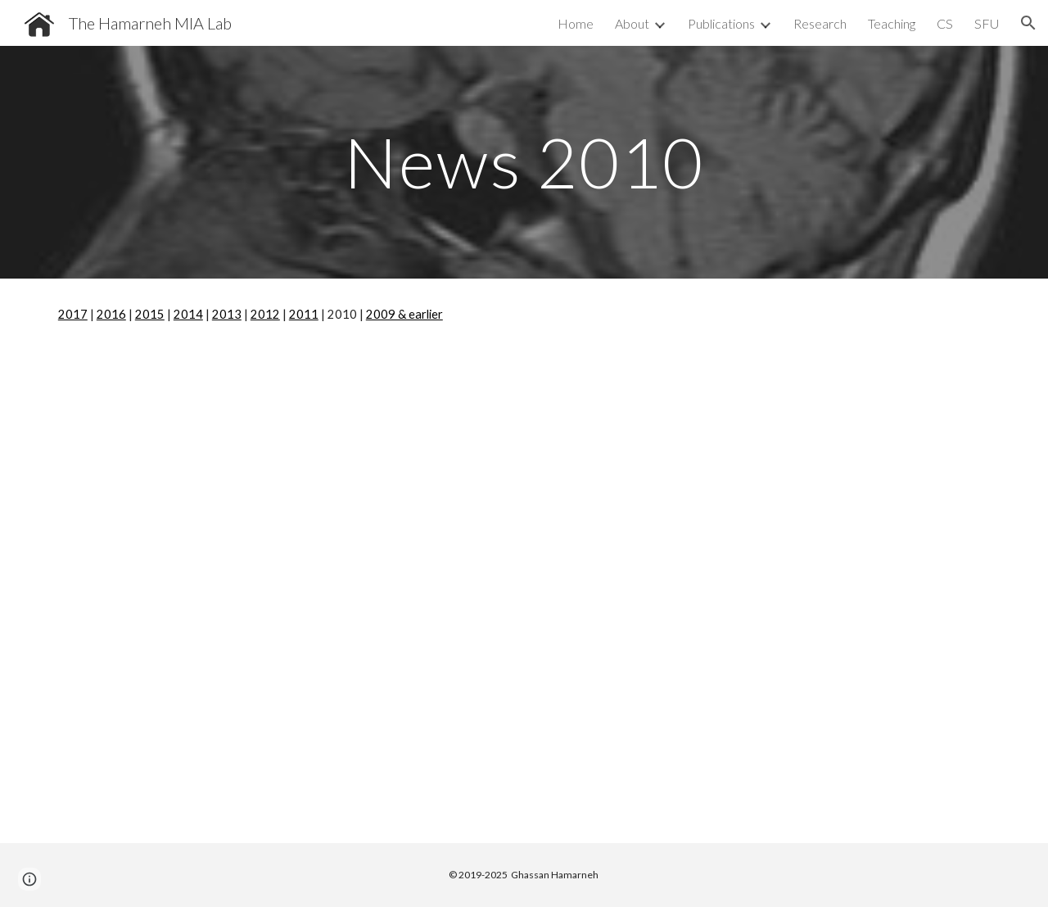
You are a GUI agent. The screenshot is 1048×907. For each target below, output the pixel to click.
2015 (150, 314)
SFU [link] (986, 23)
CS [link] (945, 23)
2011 (303, 314)
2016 (111, 314)
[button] (1028, 23)
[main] (524, 161)
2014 (188, 314)
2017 (73, 314)
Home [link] (576, 23)
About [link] (632, 23)
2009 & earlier (404, 314)
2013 (227, 314)
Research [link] (820, 23)
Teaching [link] (891, 23)
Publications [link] (721, 23)
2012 (265, 314)
